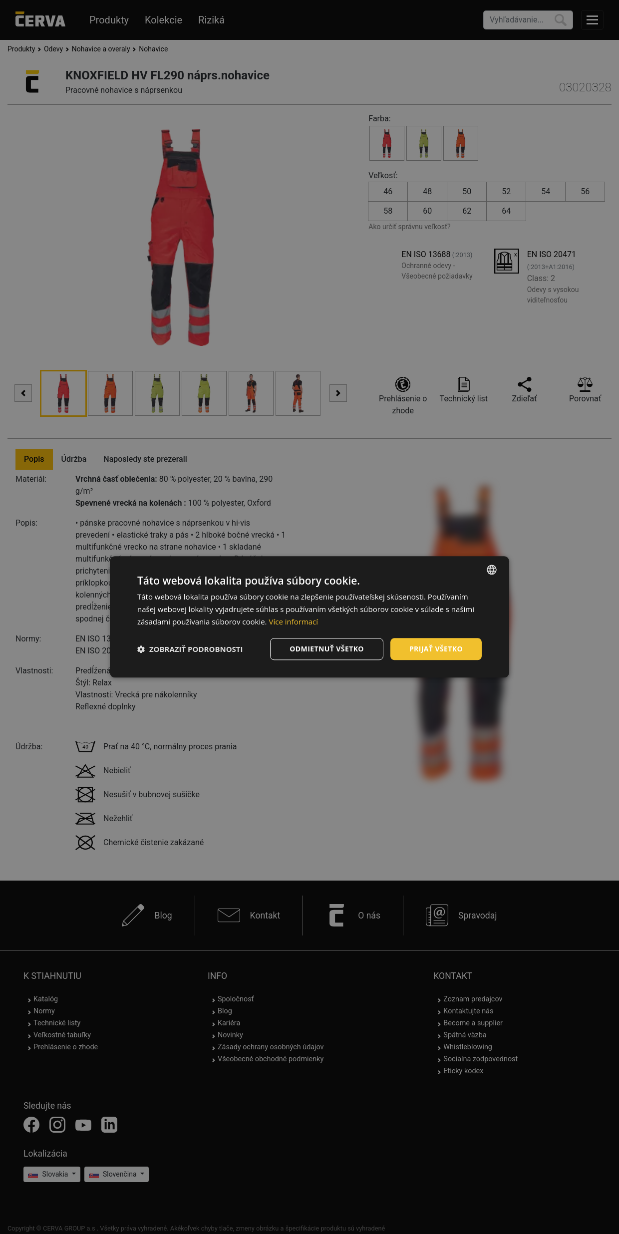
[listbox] (492, 570)
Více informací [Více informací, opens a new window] (293, 621)
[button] (190, 648)
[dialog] (309, 616)
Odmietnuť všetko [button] (327, 648)
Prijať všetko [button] (436, 648)
